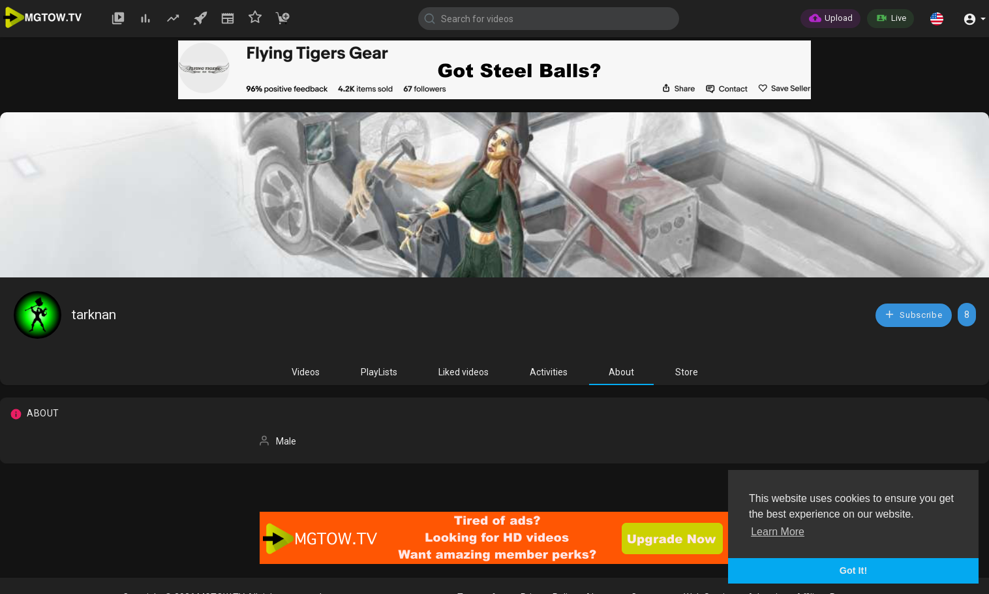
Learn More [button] (777, 531)
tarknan (94, 314)
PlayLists (379, 372)
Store (686, 372)
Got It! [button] (853, 570)
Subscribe (913, 314)
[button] (937, 18)
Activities (549, 372)
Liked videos (463, 372)
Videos (306, 372)
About (621, 372)
